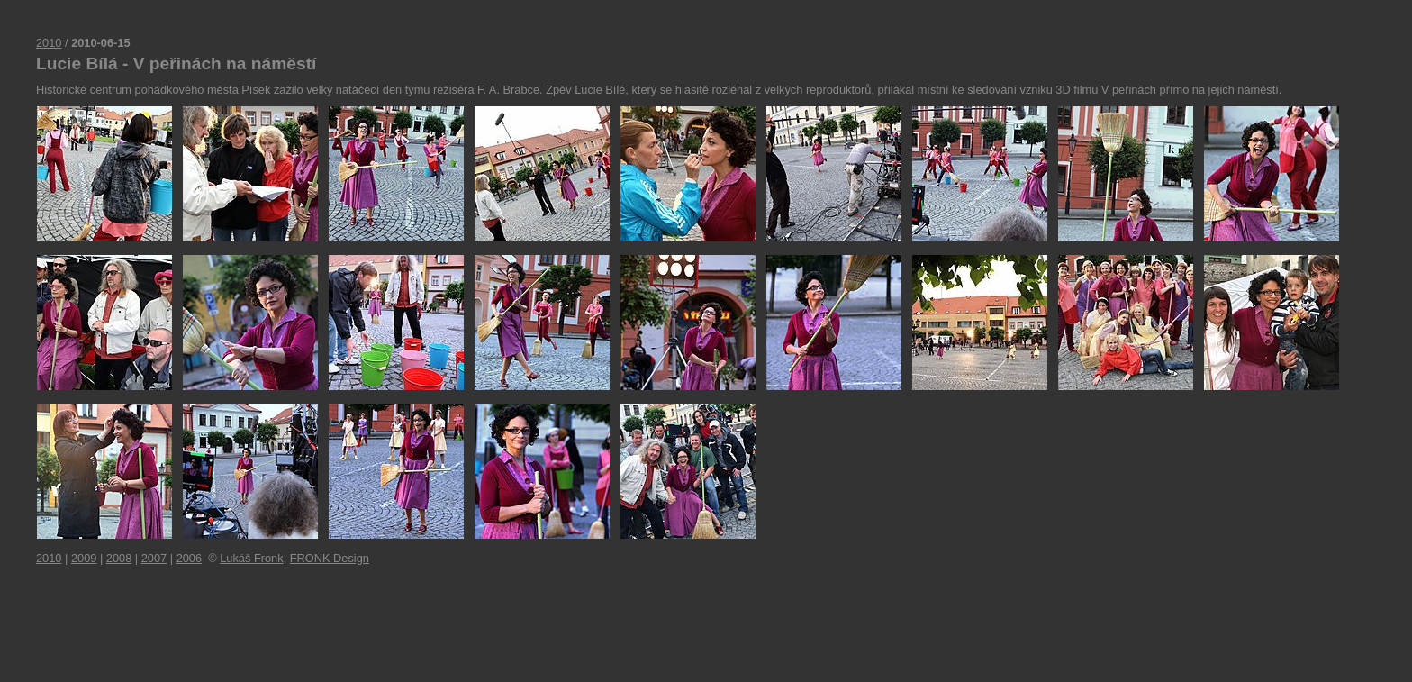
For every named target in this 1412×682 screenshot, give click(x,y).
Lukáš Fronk (251, 558)
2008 (118, 558)
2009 (83, 558)
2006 (189, 558)
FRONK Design (329, 558)
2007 (154, 558)
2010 (48, 43)
